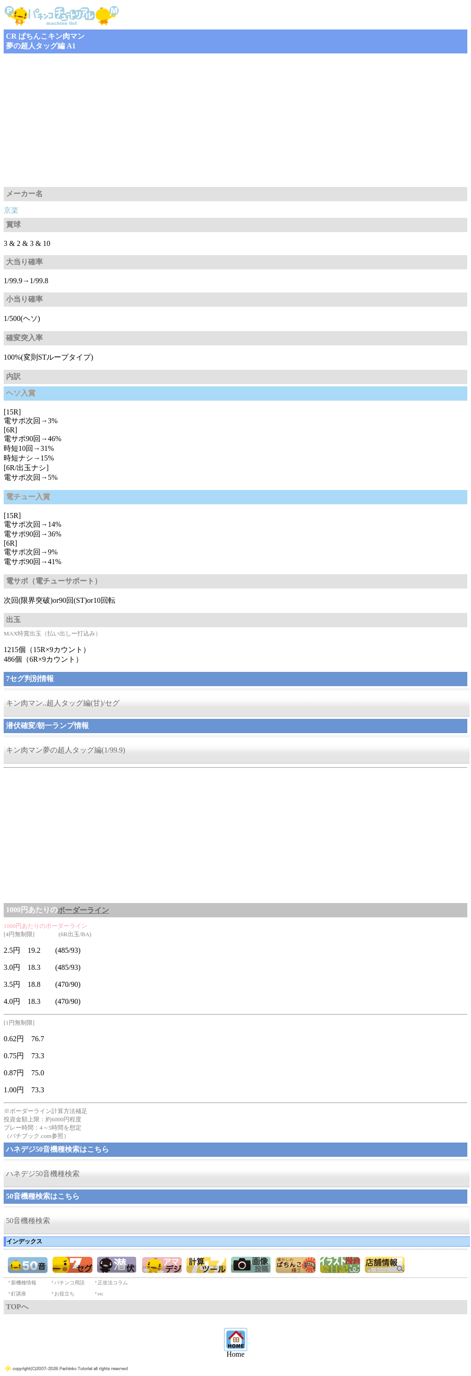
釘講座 (18, 1293)
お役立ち (64, 1293)
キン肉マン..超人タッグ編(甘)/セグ (63, 703)
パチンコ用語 (69, 1282)
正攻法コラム (113, 1282)
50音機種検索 (28, 1220)
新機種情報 (23, 1282)
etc (100, 1293)
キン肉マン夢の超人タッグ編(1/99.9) (65, 750)
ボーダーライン (83, 910)
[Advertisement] (235, 120)
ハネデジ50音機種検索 (43, 1174)
